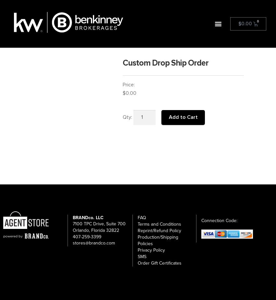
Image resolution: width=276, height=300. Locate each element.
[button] (218, 24)
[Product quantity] (144, 117)
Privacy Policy (151, 250)
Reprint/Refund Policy (159, 230)
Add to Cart (183, 117)
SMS (142, 256)
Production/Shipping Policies (158, 240)
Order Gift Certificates (160, 263)
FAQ (142, 217)
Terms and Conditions (159, 224)
